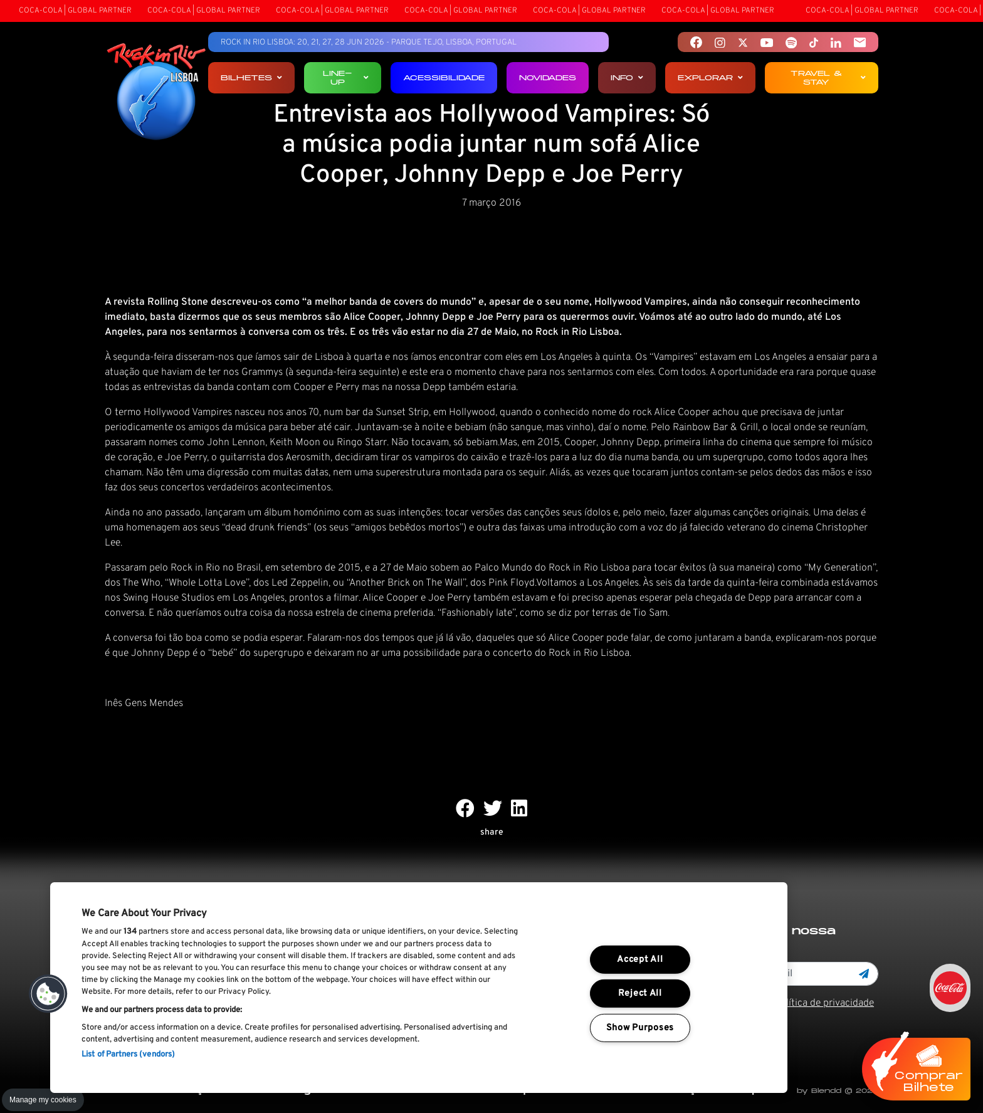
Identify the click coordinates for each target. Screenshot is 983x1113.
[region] (418, 987)
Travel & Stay (828, 77)
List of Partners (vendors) (128, 1055)
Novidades (547, 77)
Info (627, 77)
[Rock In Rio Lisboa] (156, 93)
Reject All (640, 994)
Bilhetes (251, 77)
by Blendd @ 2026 (837, 1090)
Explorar (710, 77)
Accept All (640, 960)
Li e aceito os (793, 1003)
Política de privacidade (824, 1003)
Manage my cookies (42, 1099)
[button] (48, 994)
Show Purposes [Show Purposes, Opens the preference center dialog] (640, 1028)
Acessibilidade (444, 77)
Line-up (346, 77)
